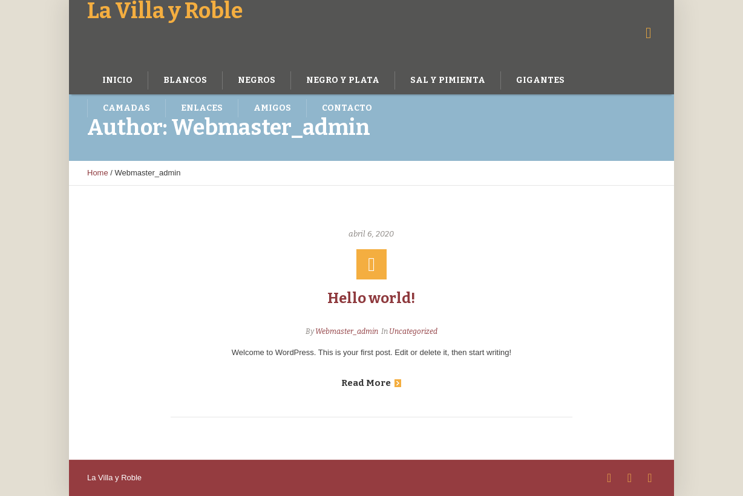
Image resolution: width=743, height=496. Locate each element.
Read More (371, 382)
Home (97, 172)
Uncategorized (413, 331)
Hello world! (371, 298)
